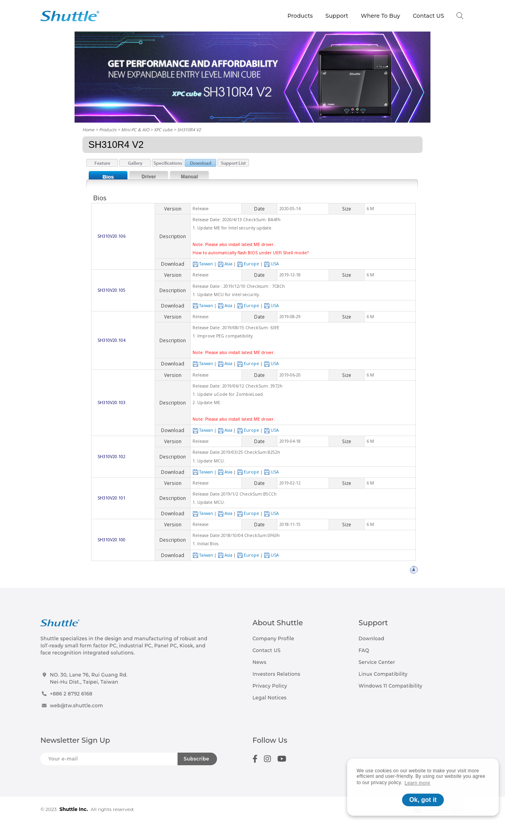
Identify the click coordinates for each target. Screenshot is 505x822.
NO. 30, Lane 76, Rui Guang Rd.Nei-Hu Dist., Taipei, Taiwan (88, 678)
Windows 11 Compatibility (391, 686)
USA (271, 264)
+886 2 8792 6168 (71, 694)
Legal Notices (269, 698)
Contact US (428, 15)
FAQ (364, 650)
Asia (225, 264)
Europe (248, 264)
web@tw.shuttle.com (76, 705)
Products (299, 15)
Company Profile (273, 638)
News (259, 662)
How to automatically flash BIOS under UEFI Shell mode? (251, 252)
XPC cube (163, 129)
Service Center (377, 662)
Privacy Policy (269, 686)
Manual (189, 176)
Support (336, 15)
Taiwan (203, 264)
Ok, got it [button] (422, 799)
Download (371, 638)
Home (88, 129)
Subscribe (196, 759)
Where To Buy (380, 15)
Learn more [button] (417, 783)
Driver (149, 176)
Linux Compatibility (383, 674)
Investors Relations (276, 674)
